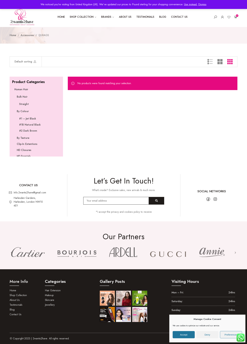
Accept (183, 334)
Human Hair (21, 89)
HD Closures (24, 150)
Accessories (27, 35)
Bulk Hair (22, 97)
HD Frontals (24, 156)
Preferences (231, 334)
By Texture (23, 138)
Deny (207, 334)
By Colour (23, 111)
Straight (24, 104)
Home (13, 35)
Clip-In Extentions (27, 144)
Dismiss (202, 4)
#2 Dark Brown (28, 131)
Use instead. (190, 4)
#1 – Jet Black (27, 118)
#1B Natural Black (30, 124)
